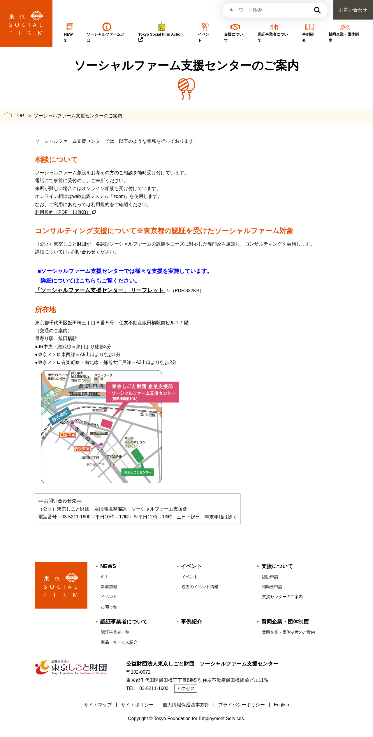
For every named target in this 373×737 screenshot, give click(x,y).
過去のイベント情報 (200, 586)
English (281, 704)
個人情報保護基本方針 (186, 704)
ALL (104, 576)
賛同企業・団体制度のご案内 (288, 632)
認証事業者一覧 (115, 632)
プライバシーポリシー (241, 704)
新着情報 (109, 586)
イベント (109, 596)
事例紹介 (191, 622)
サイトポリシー (137, 704)
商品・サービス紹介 (119, 642)
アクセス (185, 688)
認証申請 (270, 576)
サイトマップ (98, 704)
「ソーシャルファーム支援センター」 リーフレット (100, 290)
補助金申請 (272, 586)
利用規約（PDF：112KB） (63, 212)
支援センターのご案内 (282, 596)
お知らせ (109, 606)
